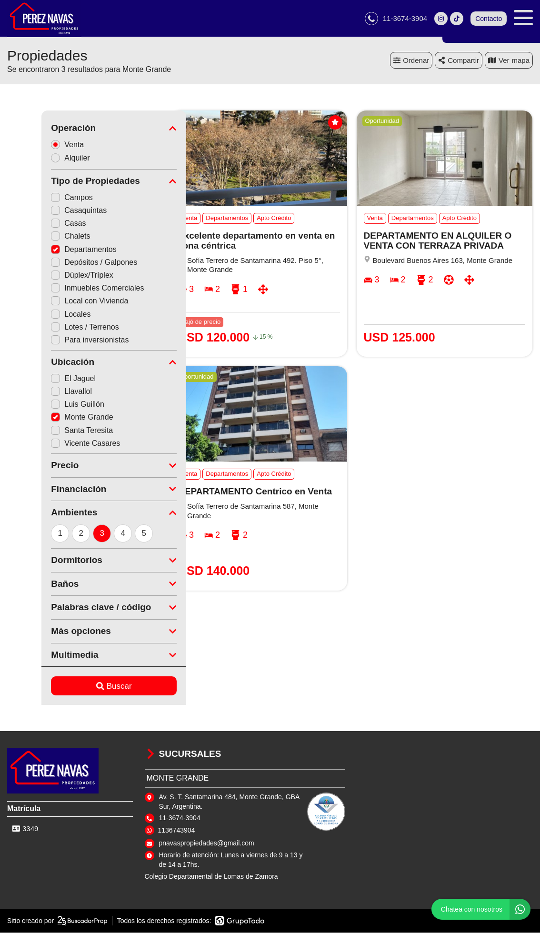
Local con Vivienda (55, 302)
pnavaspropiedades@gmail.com (206, 844)
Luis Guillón (43, 405)
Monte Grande (48, 418)
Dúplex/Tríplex (48, 276)
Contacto (488, 19)
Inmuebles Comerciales (63, 289)
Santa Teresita (48, 431)
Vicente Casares (51, 444)
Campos (38, 198)
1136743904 (176, 831)
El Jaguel (39, 379)
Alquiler (39, 159)
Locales (36, 315)
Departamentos (49, 250)
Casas (34, 224)
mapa (509, 62)
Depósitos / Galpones (60, 263)
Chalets (36, 237)
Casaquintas (44, 211)
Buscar (80, 687)
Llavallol (37, 392)
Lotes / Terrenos (50, 328)
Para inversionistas (55, 341)
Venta (36, 145)
